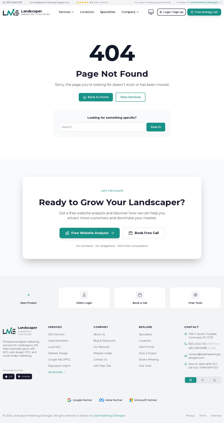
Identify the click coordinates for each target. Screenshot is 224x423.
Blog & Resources (104, 340)
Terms (203, 415)
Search (156, 127)
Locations (87, 12)
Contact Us (100, 359)
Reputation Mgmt (59, 365)
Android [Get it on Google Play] (24, 376)
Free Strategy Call (204, 12)
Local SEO (54, 347)
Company (130, 12)
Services (66, 12)
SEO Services (56, 334)
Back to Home (96, 97)
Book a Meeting (149, 359)
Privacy (190, 415)
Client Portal (146, 347)
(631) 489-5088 (202, 348)
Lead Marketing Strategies (108, 415)
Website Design (58, 353)
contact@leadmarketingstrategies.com (49, 2)
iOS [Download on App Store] (8, 376)
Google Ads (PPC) (59, 359)
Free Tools (145, 365)
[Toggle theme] (151, 12)
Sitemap (216, 415)
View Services (130, 97)
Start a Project (148, 353)
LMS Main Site (102, 365)
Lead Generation (58, 340)
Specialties (107, 12)
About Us (99, 334)
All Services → (57, 372)
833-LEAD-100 (203, 343)
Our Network (101, 347)
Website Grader (102, 353)
